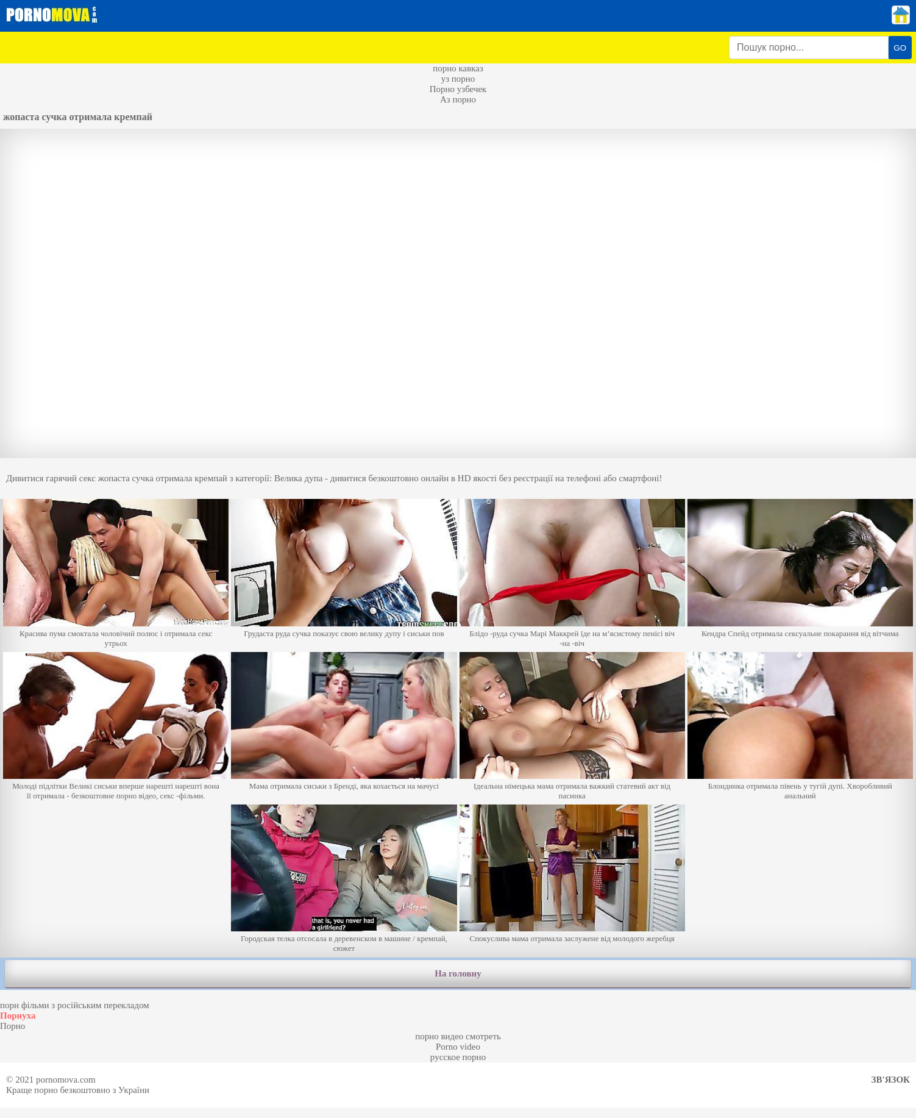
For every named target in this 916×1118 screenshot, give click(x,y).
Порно (12, 1026)
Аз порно (458, 99)
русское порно (458, 1057)
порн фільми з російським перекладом (74, 1005)
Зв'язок (891, 1079)
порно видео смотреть (458, 1036)
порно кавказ (458, 68)
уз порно (458, 79)
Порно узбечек (458, 89)
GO (899, 47)
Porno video (458, 1047)
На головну (458, 973)
